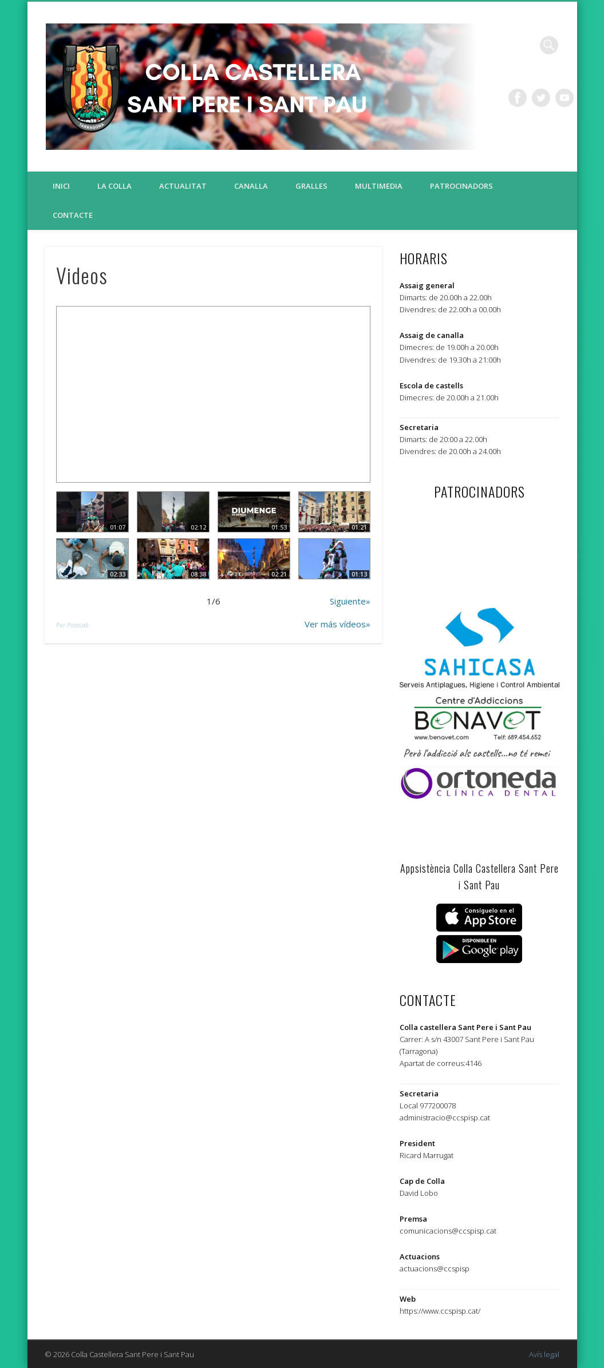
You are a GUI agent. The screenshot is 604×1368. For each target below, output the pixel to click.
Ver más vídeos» (337, 624)
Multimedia (378, 186)
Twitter (541, 98)
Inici (61, 186)
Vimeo (564, 98)
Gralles (311, 186)
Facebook (517, 98)
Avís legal (544, 1354)
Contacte (73, 215)
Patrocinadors (461, 186)
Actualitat (183, 186)
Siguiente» (350, 601)
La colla (114, 186)
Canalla (251, 186)
